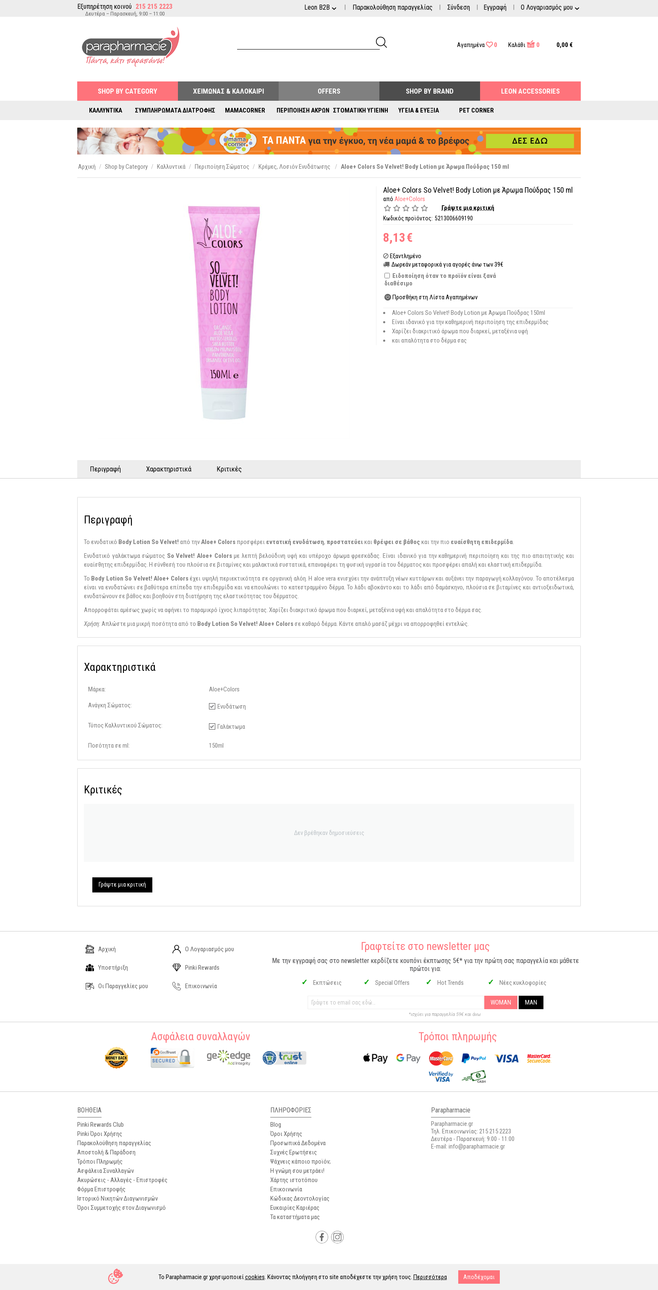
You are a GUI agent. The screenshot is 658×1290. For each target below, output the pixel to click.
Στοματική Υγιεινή (360, 110)
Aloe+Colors (409, 199)
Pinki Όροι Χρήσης (99, 1134)
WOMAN (501, 1002)
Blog (275, 1124)
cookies (255, 1277)
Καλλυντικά (105, 110)
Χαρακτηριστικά (168, 469)
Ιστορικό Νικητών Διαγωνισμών (117, 1198)
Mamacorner (245, 110)
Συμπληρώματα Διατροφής (175, 110)
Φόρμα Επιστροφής (101, 1189)
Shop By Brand (430, 91)
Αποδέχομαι (479, 1277)
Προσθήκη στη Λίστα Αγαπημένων (435, 297)
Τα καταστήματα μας (295, 1217)
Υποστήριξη (107, 967)
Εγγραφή (495, 7)
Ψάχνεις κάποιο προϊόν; (300, 1161)
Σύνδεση (458, 7)
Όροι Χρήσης (286, 1134)
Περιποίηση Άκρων (303, 110)
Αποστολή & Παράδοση (106, 1152)
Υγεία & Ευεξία (418, 110)
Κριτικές (229, 469)
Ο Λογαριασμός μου (203, 949)
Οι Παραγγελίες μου (117, 986)
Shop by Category (127, 91)
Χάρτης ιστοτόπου (294, 1180)
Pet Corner (476, 110)
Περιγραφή (105, 469)
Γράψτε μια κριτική (467, 208)
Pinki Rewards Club (100, 1124)
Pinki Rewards (195, 967)
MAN (531, 1002)
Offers (329, 91)
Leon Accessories (530, 91)
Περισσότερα (430, 1277)
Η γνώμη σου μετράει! (297, 1171)
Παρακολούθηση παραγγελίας (392, 7)
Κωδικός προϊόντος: (408, 218)
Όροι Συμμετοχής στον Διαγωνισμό (121, 1208)
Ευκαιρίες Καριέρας (294, 1208)
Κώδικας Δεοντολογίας (299, 1198)
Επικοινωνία (194, 986)
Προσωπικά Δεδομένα (298, 1143)
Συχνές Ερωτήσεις (293, 1152)
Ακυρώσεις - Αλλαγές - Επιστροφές (122, 1180)
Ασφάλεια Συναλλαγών (105, 1171)
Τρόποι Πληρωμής (100, 1161)
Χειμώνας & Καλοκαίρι (228, 91)
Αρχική (101, 949)
